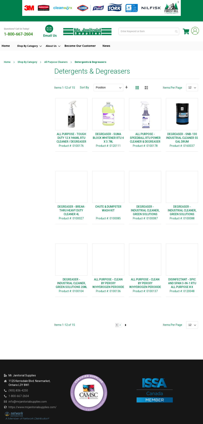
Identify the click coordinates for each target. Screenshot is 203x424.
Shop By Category (27, 62)
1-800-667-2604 (18, 34)
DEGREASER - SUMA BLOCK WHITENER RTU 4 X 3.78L (108, 137)
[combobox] (149, 31)
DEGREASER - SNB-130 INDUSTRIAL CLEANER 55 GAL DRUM (182, 137)
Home (7, 62)
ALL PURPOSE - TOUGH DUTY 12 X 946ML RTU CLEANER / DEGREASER (71, 137)
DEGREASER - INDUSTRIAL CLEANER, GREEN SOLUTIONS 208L (71, 283)
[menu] (101, 46)
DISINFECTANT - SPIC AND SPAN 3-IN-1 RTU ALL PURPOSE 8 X (182, 283)
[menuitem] (30, 46)
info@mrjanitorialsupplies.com (28, 401)
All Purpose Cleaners (56, 62)
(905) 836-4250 (18, 390)
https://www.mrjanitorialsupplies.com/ (32, 407)
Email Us (49, 35)
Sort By (84, 87)
